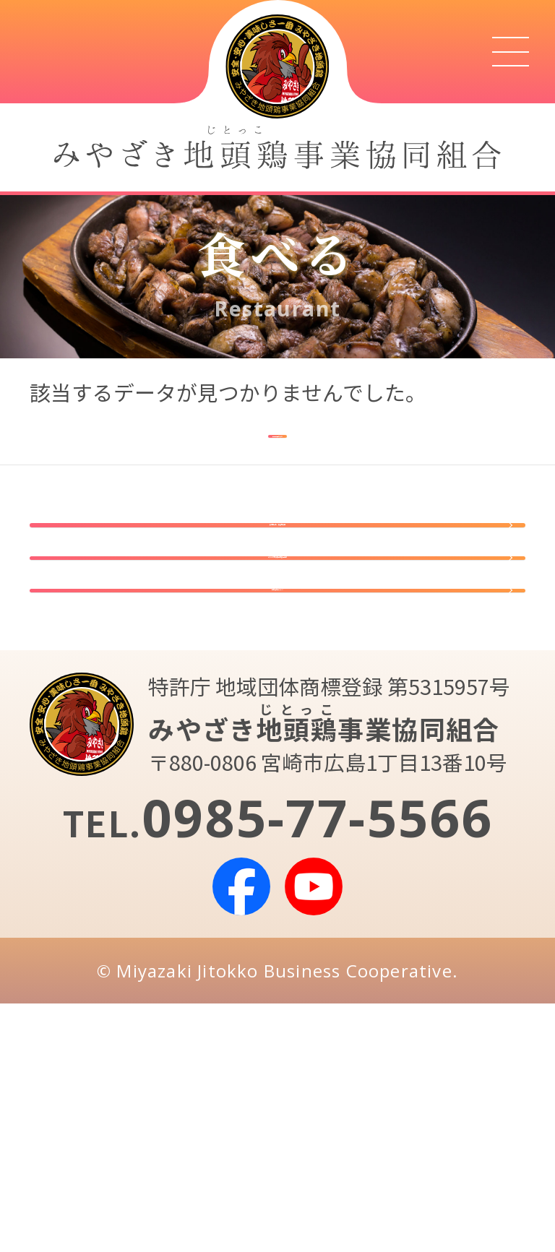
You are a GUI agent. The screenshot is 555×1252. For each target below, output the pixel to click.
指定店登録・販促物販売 (277, 593)
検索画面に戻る (277, 440)
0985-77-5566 (317, 1064)
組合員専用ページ (278, 802)
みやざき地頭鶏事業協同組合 (277, 698)
